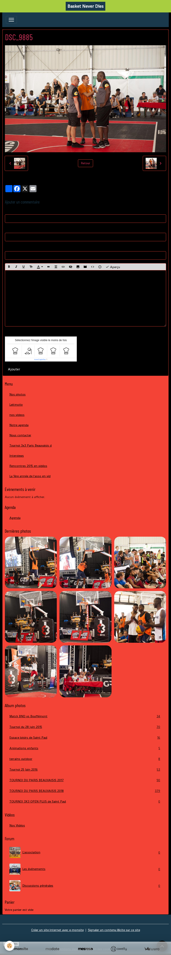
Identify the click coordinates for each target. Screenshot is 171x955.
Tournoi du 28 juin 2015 (85, 727)
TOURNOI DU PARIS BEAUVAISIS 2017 (85, 780)
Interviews (16, 456)
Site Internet (14, 247)
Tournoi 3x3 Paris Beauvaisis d (30, 445)
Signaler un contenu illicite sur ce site (114, 930)
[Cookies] (9, 946)
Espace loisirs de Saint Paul (85, 737)
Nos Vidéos (17, 825)
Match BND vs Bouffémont (85, 716)
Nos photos (17, 394)
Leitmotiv (16, 405)
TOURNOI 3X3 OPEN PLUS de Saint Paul (85, 801)
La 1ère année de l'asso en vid (30, 476)
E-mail (9, 229)
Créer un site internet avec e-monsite (57, 930)
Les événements (85, 869)
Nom (8, 210)
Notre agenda (18, 425)
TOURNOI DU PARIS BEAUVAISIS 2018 (85, 790)
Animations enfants (85, 748)
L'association (85, 852)
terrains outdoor (85, 758)
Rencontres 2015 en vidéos (28, 466)
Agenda (14, 518)
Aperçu (113, 267)
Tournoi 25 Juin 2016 (85, 769)
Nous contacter (20, 435)
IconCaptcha (40, 359)
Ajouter (14, 369)
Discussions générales (85, 885)
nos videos (16, 415)
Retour (85, 163)
